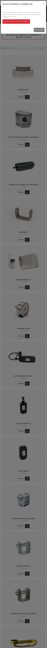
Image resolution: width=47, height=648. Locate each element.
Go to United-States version (16, 21)
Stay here (39, 30)
